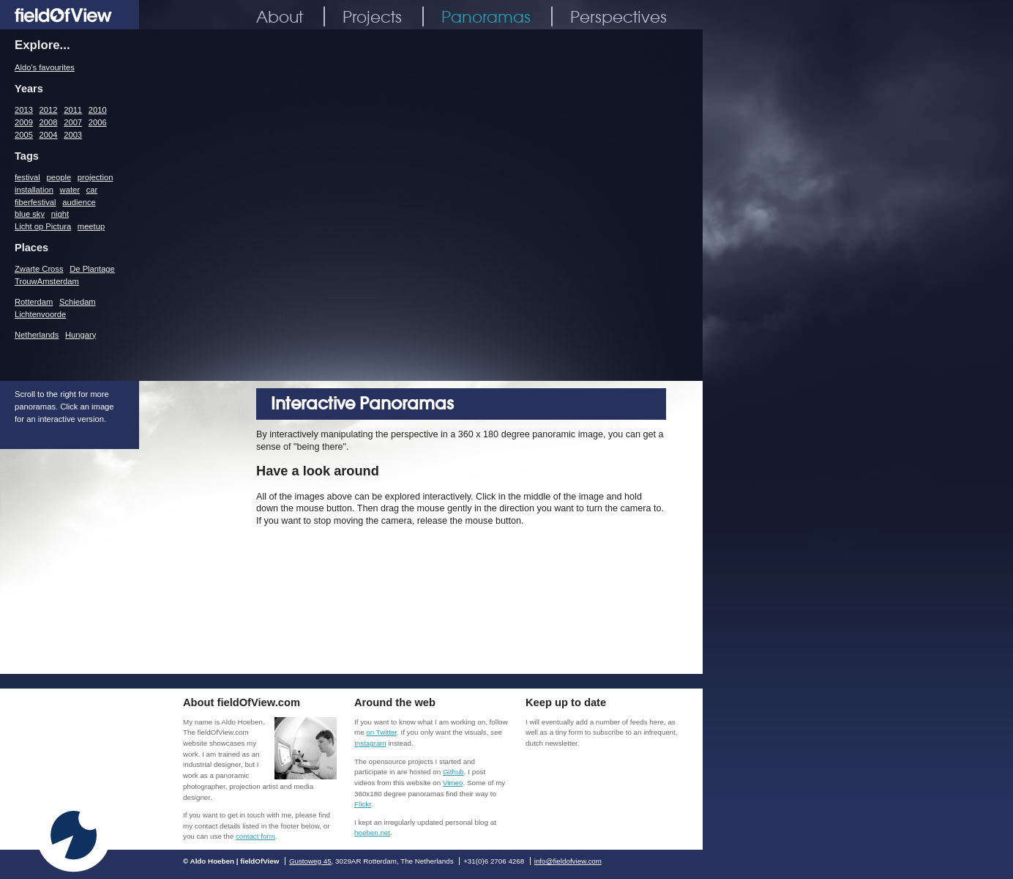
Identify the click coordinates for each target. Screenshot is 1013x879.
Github (453, 772)
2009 (24, 122)
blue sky (30, 213)
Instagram (370, 743)
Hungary (80, 334)
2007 (73, 122)
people (59, 177)
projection (95, 177)
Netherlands (37, 334)
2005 (24, 134)
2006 (98, 122)
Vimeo (453, 783)
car (92, 189)
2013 (24, 109)
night (60, 213)
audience (78, 202)
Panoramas (486, 16)
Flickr (362, 804)
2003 (73, 134)
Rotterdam (34, 301)
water (70, 189)
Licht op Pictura (43, 226)
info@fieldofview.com (568, 861)
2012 (49, 109)
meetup (91, 226)
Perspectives (618, 16)
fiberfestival (35, 202)
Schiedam (77, 301)
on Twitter (381, 732)
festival (27, 177)
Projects (372, 16)
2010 (98, 109)
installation (34, 189)
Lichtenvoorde (40, 314)
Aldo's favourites (45, 67)
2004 (49, 134)
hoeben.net (372, 832)
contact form (255, 836)
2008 (49, 122)
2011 (73, 109)
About (279, 16)
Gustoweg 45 (310, 861)
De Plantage (92, 268)
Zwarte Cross (39, 268)
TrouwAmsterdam (47, 281)
